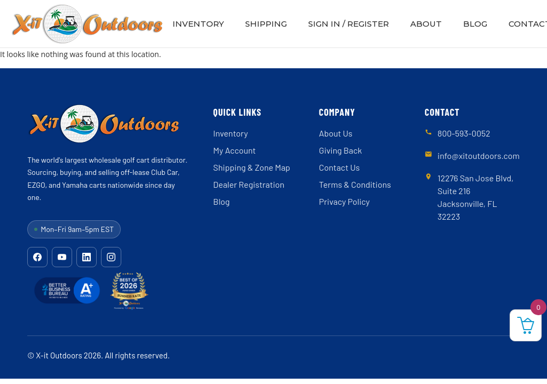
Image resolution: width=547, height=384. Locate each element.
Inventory (198, 24)
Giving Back (340, 150)
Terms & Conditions (355, 184)
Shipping (266, 24)
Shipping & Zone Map (251, 167)
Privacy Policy (344, 201)
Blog (475, 24)
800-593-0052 (463, 133)
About (426, 24)
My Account (234, 150)
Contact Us (339, 167)
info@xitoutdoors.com (478, 155)
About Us (336, 133)
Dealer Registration (248, 184)
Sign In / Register (348, 24)
